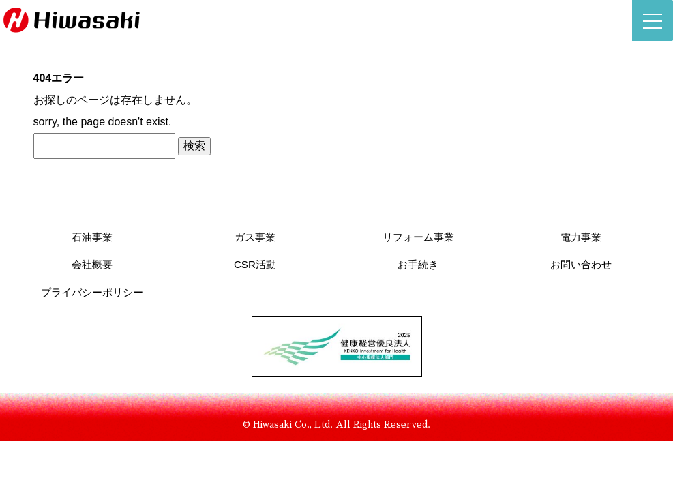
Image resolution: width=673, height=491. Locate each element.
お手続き (418, 264)
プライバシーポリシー (92, 292)
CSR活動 (255, 264)
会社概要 (92, 264)
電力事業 (580, 237)
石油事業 (92, 237)
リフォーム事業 (418, 237)
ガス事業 (255, 237)
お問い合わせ (581, 264)
